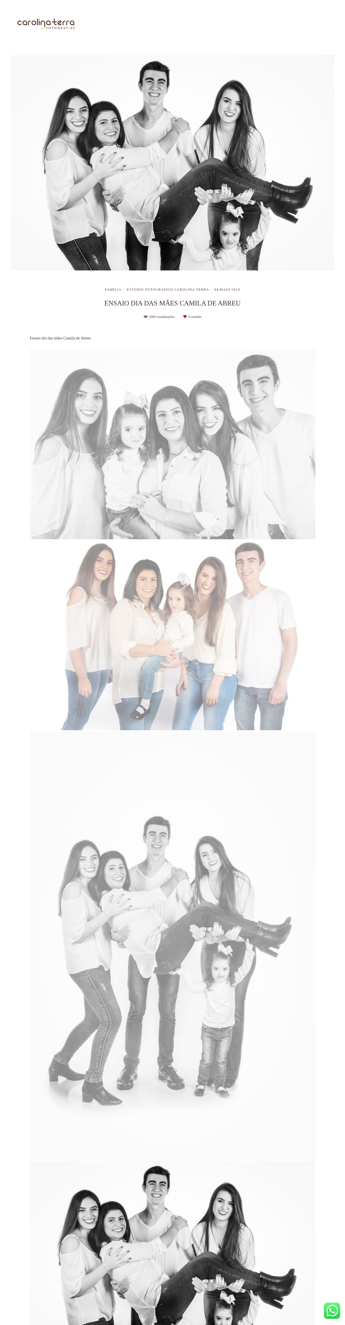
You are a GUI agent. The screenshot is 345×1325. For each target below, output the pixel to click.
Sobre (200, 24)
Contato (319, 24)
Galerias (264, 24)
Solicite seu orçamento (298, 600)
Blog (292, 24)
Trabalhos (230, 24)
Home (173, 24)
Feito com (172, 1321)
